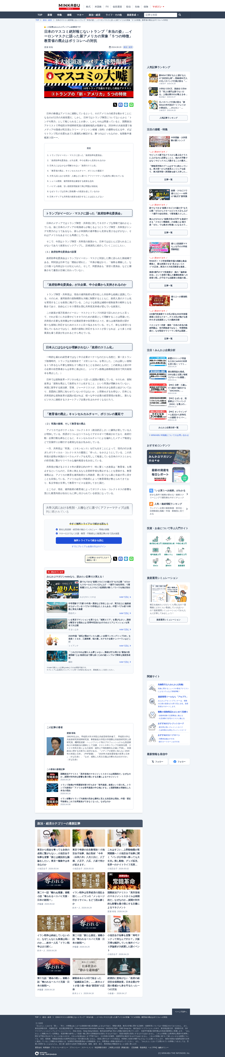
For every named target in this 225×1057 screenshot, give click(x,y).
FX (107, 6)
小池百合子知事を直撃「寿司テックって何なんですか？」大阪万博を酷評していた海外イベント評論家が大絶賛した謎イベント (123, 943)
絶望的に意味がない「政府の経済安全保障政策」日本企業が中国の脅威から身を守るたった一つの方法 (123, 984)
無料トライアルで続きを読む (89, 540)
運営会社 (38, 1048)
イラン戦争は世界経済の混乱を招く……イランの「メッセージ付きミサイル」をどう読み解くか (88, 898)
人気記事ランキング (168, 118)
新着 (49, 15)
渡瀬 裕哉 (48, 47)
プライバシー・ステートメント (81, 1048)
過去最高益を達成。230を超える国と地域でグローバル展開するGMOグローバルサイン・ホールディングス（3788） (177, 374)
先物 (137, 6)
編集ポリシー (163, 1048)
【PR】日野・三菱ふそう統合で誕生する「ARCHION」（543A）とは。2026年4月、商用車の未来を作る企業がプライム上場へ (177, 388)
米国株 (98, 6)
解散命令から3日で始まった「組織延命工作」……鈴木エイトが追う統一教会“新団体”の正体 (88, 984)
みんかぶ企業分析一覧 (168, 427)
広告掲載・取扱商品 (139, 1048)
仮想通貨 (117, 6)
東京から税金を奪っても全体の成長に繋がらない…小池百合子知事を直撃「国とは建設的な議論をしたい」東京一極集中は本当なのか (53, 857)
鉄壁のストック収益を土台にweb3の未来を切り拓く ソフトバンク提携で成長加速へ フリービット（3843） (177, 361)
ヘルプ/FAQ (152, 1048)
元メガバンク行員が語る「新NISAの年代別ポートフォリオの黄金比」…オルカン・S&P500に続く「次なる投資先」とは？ (172, 105)
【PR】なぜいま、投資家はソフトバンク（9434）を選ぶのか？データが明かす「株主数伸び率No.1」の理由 (177, 401)
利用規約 (46, 1048)
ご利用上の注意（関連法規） (119, 1048)
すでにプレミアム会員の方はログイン (89, 546)
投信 (128, 6)
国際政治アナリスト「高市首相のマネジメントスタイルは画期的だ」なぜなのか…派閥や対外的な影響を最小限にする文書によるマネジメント (123, 900)
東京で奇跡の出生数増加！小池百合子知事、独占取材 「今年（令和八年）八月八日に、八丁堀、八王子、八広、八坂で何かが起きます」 (88, 857)
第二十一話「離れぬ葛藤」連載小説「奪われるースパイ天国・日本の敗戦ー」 (53, 896)
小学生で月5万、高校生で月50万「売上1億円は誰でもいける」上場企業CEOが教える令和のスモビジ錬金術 (173, 92)
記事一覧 (168, 179)
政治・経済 (94, 15)
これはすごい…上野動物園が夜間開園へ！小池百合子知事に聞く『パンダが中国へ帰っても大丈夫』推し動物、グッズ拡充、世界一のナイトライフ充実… (123, 857)
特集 (59, 15)
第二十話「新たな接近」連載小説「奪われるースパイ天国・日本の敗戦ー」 (88, 939)
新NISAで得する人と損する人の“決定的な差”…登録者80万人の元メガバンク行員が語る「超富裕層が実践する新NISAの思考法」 (173, 78)
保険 (146, 6)
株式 (88, 6)
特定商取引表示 (101, 1048)
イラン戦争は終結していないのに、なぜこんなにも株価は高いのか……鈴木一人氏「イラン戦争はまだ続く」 (53, 941)
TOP (40, 15)
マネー (80, 15)
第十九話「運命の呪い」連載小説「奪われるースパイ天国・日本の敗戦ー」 (53, 982)
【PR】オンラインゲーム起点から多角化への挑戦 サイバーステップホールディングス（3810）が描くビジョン (177, 415)
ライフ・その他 (114, 15)
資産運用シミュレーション (168, 620)
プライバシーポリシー (59, 1048)
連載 (69, 15)
